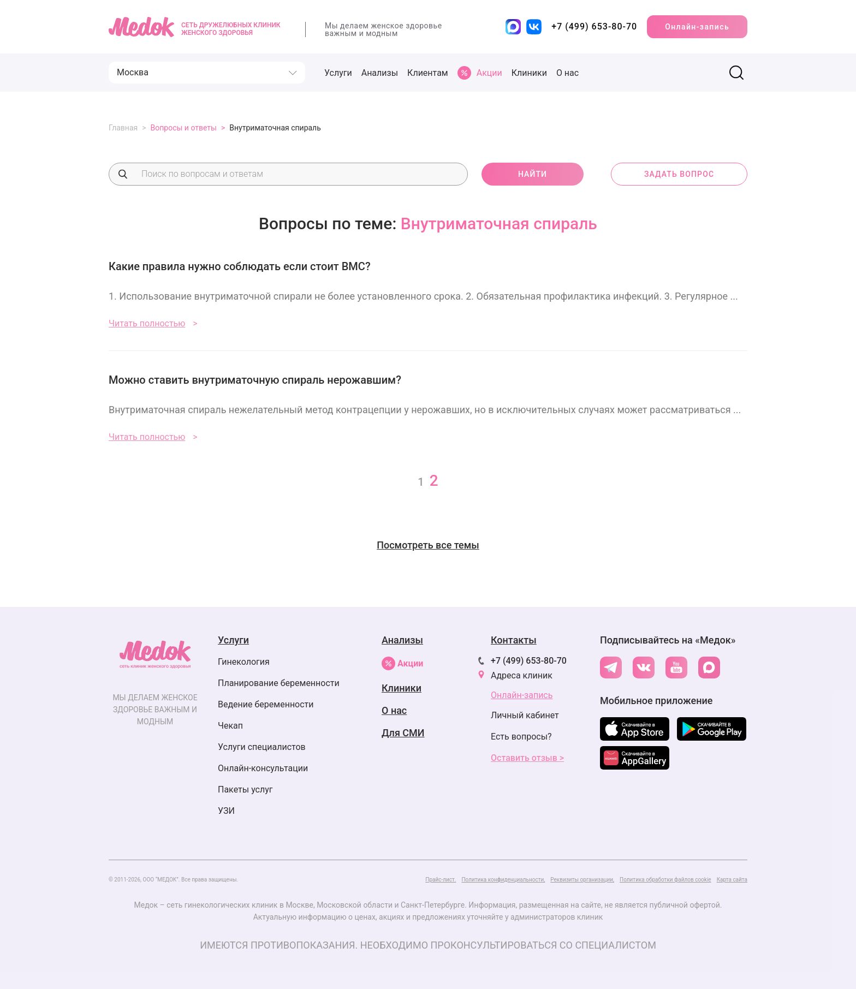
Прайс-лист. (440, 880)
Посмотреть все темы (428, 545)
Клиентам (427, 73)
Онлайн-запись (697, 26)
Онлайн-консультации (263, 768)
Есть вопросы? (521, 736)
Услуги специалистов (262, 747)
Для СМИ (403, 732)
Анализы (379, 73)
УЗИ (226, 811)
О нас (567, 73)
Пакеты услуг (245, 789)
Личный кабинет (525, 715)
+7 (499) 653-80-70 (529, 661)
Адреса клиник (521, 675)
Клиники (529, 73)
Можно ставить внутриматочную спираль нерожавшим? (255, 379)
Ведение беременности (266, 704)
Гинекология (244, 662)
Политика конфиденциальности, (503, 880)
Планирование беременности (279, 683)
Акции (402, 663)
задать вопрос (679, 174)
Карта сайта (732, 880)
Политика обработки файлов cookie (665, 880)
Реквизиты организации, (582, 880)
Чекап (230, 725)
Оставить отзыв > (527, 758)
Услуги (338, 73)
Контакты (514, 640)
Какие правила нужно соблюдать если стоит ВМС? (240, 266)
